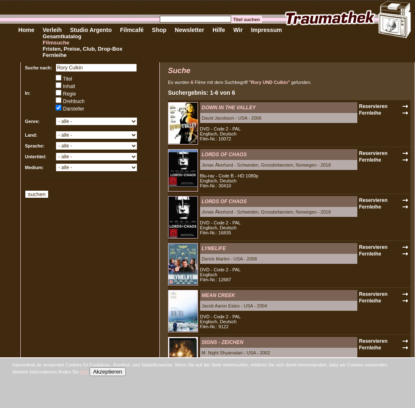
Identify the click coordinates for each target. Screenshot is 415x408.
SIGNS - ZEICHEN (223, 342)
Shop (159, 30)
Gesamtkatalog (62, 36)
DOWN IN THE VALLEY (229, 108)
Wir (237, 30)
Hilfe (218, 30)
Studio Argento (91, 30)
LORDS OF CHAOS (224, 154)
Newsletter (189, 30)
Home (26, 30)
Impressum (266, 30)
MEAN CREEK (218, 295)
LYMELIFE (214, 248)
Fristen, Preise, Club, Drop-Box (82, 49)
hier (84, 372)
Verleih (52, 30)
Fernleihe (55, 55)
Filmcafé (132, 30)
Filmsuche (56, 42)
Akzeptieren (107, 372)
